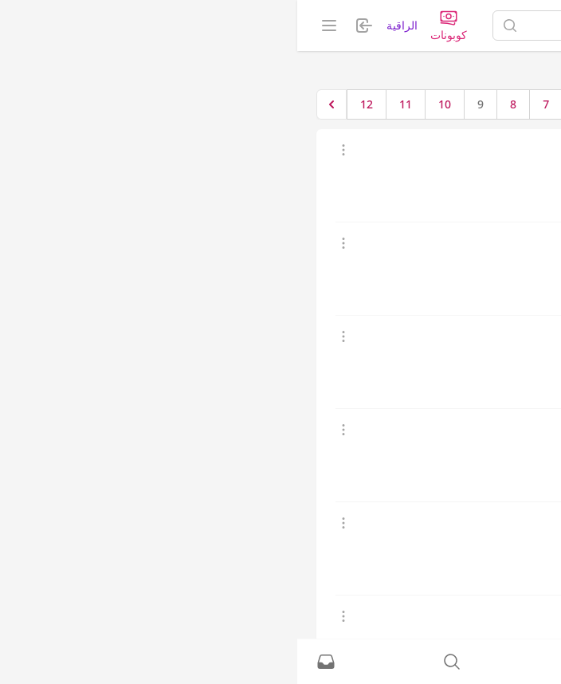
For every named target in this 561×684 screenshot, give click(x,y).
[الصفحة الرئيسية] (480, 25)
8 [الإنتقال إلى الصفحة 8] (216, 104)
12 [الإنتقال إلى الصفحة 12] (69, 104)
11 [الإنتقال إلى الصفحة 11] (108, 104)
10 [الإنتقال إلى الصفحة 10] (147, 104)
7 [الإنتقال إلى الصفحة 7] (248, 104)
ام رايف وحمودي (442, 522)
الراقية (104, 25)
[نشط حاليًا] (406, 661)
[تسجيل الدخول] (280, 661)
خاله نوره (459, 336)
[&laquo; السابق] (381, 104)
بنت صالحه (456, 242)
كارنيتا (467, 429)
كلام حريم (458, 149)
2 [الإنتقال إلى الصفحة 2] (317, 104)
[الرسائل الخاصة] (28, 661)
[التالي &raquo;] (34, 104)
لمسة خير (458, 615)
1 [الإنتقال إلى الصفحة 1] (350, 104)
